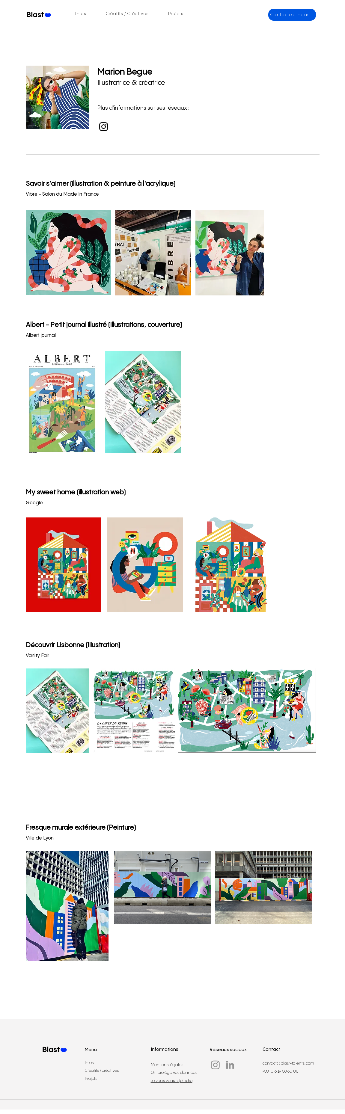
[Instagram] (103, 126)
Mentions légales (167, 1065)
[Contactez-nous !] (292, 15)
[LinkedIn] (230, 1065)
